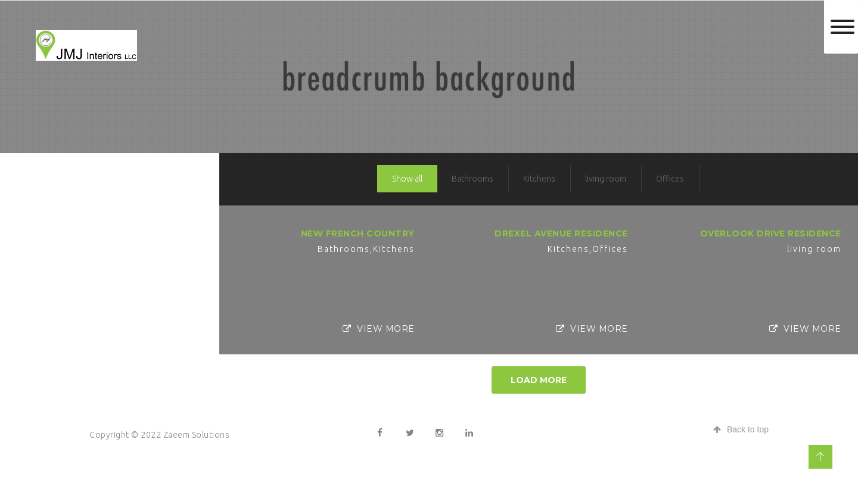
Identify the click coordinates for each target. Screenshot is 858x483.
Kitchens (539, 178)
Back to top (741, 429)
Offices (670, 178)
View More (379, 328)
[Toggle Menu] (842, 27)
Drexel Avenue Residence (561, 233)
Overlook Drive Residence (770, 233)
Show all (407, 178)
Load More (539, 380)
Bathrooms (472, 178)
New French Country (358, 233)
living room (605, 178)
